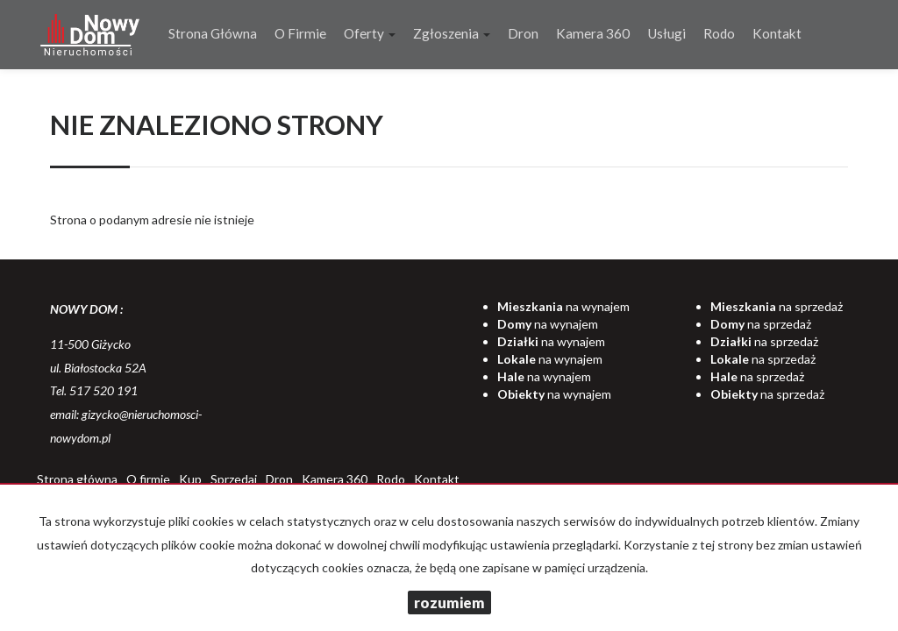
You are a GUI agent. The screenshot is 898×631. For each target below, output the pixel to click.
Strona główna (212, 33)
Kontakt (777, 33)
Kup (190, 478)
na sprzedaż (776, 306)
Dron (523, 33)
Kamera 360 (593, 33)
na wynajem (563, 306)
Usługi (666, 33)
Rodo (719, 33)
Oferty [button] (370, 33)
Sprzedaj (233, 478)
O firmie (300, 33)
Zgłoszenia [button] (451, 33)
